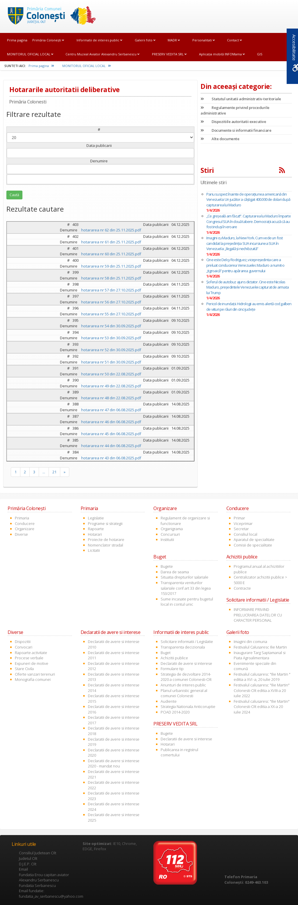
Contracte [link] (242, 588)
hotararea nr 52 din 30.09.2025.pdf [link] (111, 349)
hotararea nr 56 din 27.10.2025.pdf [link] (111, 302)
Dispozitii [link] (23, 641)
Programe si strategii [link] (105, 523)
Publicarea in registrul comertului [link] (179, 752)
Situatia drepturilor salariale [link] (184, 577)
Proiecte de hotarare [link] (106, 539)
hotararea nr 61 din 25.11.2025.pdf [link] (111, 242)
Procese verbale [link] (29, 657)
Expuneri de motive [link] (31, 663)
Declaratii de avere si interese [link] (186, 663)
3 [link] (34, 472)
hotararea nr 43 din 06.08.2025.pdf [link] (111, 458)
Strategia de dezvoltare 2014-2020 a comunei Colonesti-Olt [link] (186, 677)
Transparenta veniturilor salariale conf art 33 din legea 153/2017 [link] (186, 588)
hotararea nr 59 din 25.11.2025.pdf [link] (111, 266)
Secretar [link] (241, 528)
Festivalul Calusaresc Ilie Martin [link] (260, 647)
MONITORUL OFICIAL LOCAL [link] (30, 54)
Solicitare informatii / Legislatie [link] (187, 641)
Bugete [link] (167, 566)
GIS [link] (259, 54)
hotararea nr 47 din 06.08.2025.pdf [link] (111, 409)
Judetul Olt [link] (28, 858)
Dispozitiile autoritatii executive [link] (233, 121)
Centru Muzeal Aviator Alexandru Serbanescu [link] (102, 54)
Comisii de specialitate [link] (253, 545)
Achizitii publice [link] (174, 657)
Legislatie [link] (96, 518)
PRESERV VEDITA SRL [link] (169, 54)
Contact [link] (234, 40)
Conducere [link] (25, 523)
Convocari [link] (23, 647)
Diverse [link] (21, 534)
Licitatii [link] (94, 550)
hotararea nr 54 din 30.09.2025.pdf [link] (111, 325)
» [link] (64, 472)
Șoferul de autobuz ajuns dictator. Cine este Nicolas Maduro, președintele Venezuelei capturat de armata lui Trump (247, 287)
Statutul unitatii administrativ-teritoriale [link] (241, 98)
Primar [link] (239, 518)
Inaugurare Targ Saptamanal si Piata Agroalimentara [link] (259, 655)
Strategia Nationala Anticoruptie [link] (188, 706)
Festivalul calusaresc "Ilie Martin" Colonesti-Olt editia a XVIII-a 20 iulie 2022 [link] (262, 690)
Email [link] (23, 869)
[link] (49, 16)
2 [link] (25, 472)
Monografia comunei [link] (33, 679)
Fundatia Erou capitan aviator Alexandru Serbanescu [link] (44, 877)
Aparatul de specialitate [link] (254, 539)
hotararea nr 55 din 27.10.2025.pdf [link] (111, 314)
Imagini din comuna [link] (250, 641)
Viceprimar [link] (243, 523)
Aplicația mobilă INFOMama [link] (222, 54)
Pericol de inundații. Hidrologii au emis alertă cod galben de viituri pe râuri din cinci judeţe (249, 306)
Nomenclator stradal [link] (105, 545)
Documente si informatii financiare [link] (236, 130)
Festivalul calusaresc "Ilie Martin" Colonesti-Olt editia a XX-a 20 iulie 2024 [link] (262, 707)
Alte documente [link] (220, 138)
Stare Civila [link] (24, 668)
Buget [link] (166, 652)
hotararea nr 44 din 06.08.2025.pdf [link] (111, 445)
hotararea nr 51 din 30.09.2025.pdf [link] (111, 362)
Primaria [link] (22, 518)
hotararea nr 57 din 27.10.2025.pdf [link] (111, 290)
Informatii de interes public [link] (99, 40)
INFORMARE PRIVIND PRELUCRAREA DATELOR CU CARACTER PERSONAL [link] (258, 615)
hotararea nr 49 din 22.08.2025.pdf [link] (111, 386)
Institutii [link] (167, 539)
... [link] (43, 472)
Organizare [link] (24, 528)
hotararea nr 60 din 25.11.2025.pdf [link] (111, 253)
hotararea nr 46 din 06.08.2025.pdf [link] (111, 421)
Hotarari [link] (95, 534)
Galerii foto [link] (145, 40)
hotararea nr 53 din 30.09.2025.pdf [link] (111, 337)
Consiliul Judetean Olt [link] (37, 852)
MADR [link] (174, 40)
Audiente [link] (169, 701)
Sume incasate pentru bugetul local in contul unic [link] (187, 601)
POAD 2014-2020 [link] (175, 712)
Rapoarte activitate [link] (31, 652)
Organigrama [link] (172, 528)
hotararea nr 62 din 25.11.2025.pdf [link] (111, 230)
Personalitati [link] (203, 40)
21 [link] (54, 472)
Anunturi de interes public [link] (183, 685)
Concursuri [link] (170, 534)
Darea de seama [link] (175, 571)
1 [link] (16, 472)
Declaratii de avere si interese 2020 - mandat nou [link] (113, 763)
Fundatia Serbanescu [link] (37, 885)
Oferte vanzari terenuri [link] (35, 674)
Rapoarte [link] (96, 528)
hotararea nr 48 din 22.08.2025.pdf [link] (111, 397)
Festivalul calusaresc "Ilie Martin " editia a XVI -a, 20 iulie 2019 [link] (262, 677)
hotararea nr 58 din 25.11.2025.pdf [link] (111, 278)
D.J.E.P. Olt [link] (27, 864)
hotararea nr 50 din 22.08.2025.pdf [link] (111, 374)
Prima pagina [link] (17, 40)
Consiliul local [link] (245, 534)
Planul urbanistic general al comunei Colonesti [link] (184, 693)
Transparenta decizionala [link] (183, 647)
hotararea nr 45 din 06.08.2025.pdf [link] (111, 433)
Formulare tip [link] (172, 668)
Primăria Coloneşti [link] (48, 40)
